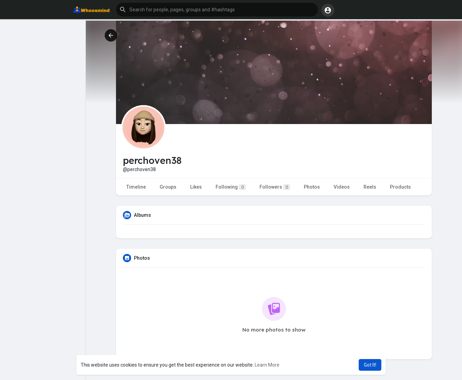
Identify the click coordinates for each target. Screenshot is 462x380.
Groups (168, 187)
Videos (342, 187)
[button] (217, 9)
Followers (274, 187)
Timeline (136, 187)
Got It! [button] (370, 365)
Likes (196, 187)
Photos (312, 187)
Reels (369, 187)
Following (231, 187)
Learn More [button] (267, 365)
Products (400, 187)
